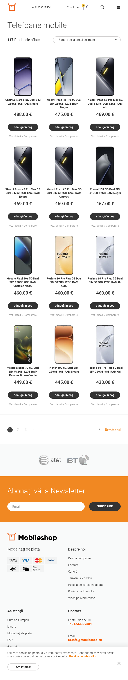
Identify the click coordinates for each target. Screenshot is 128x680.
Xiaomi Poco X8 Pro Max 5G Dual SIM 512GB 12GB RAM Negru (22, 193)
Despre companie (79, 558)
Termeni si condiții (80, 578)
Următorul (113, 430)
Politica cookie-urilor (81, 591)
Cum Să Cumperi (18, 620)
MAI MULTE (36, 568)
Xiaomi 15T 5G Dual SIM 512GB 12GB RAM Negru (105, 191)
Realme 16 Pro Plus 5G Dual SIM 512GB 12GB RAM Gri (105, 280)
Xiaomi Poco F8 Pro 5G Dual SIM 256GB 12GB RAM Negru (63, 103)
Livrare (11, 626)
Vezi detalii (15, 136)
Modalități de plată (19, 633)
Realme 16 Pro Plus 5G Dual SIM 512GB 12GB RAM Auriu (64, 282)
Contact (73, 565)
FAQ (10, 640)
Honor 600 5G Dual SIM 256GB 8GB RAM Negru (64, 369)
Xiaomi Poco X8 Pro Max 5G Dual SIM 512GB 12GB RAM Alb (105, 103)
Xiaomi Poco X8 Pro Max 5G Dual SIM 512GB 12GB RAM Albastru (64, 193)
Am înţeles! (23, 667)
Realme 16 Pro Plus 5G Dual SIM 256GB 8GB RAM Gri (105, 369)
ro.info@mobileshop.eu (85, 640)
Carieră (72, 571)
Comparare (30, 136)
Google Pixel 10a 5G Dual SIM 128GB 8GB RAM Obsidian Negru (23, 282)
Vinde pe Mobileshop (81, 598)
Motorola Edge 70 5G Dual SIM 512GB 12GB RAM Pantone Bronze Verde (23, 371)
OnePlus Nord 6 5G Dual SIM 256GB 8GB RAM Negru (23, 101)
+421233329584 (41, 7)
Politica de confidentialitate (85, 585)
